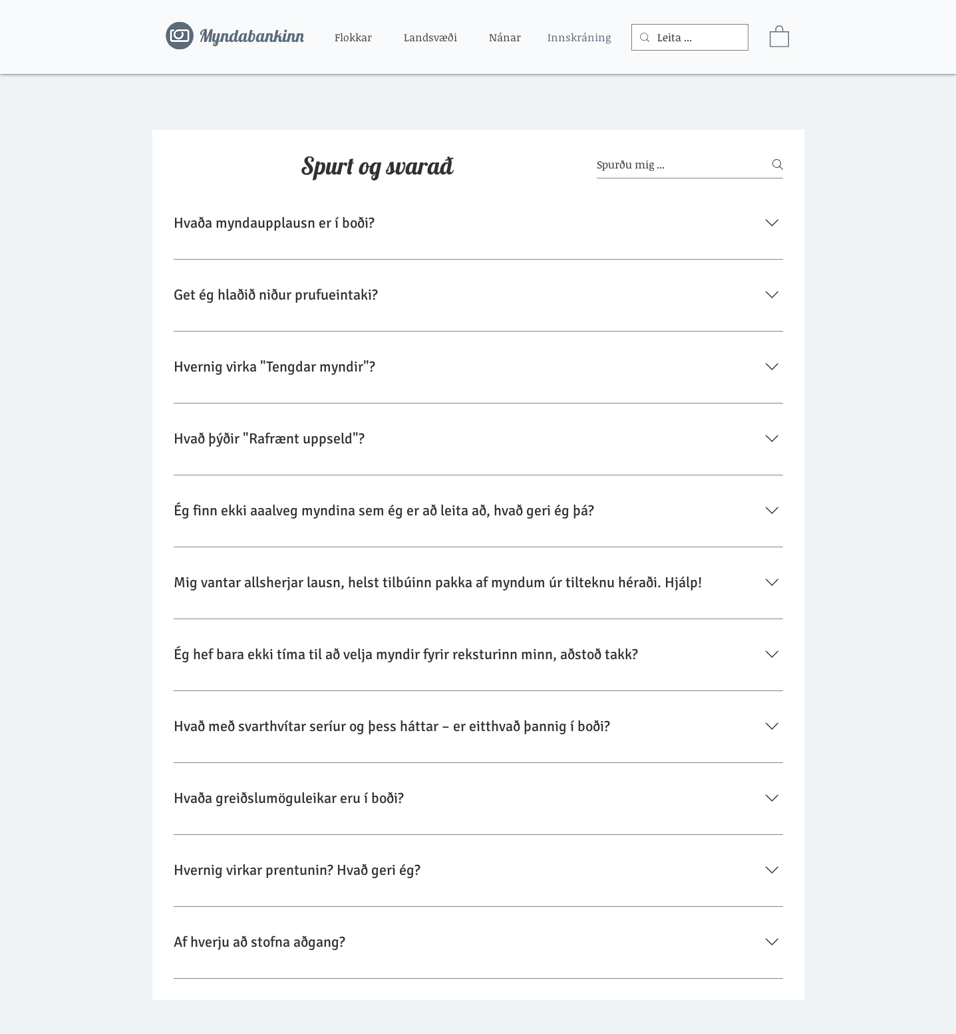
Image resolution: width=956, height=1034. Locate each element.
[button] (353, 37)
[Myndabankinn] (257, 36)
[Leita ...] (688, 37)
